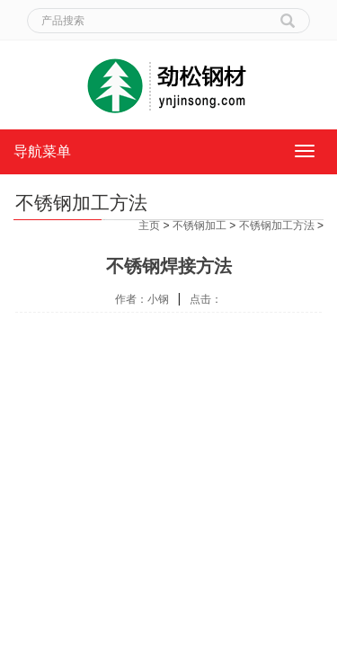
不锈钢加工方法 (277, 225)
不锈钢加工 (199, 225)
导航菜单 (42, 151)
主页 (149, 225)
